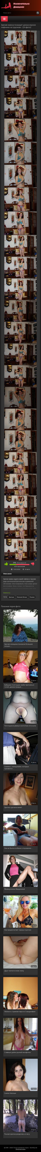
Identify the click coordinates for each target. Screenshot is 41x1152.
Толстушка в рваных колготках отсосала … (20, 727)
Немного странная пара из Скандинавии (19, 1011)
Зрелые (11, 597)
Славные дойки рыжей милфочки (17, 1052)
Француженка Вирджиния (14, 889)
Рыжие (32, 597)
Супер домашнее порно (17, 5)
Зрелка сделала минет (13, 807)
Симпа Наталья (10, 1093)
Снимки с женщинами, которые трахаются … (16, 767)
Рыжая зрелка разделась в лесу (17, 1134)
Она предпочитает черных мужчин (17, 930)
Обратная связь (20, 1149)
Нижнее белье (22, 597)
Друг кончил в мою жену (14, 971)
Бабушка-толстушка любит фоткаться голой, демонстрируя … (19, 686)
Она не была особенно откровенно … (18, 848)
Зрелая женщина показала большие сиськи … (18, 645)
